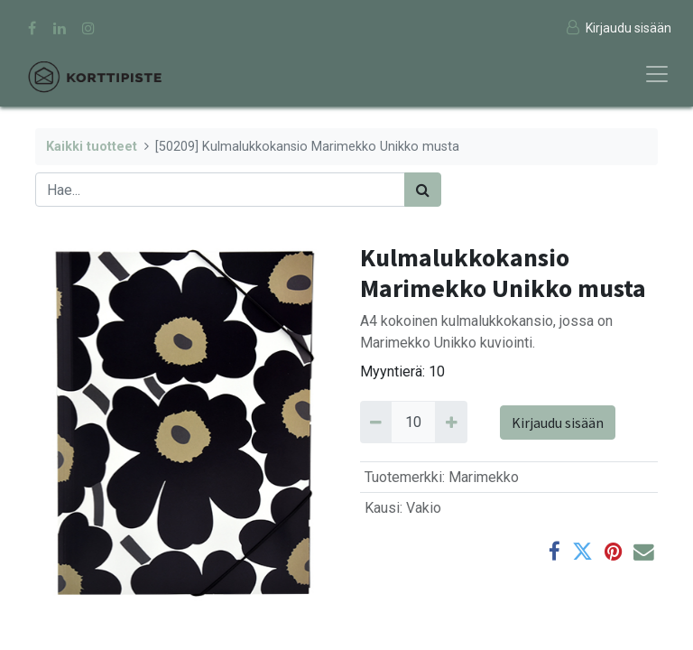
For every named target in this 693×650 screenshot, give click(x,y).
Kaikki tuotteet (91, 146)
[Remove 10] (376, 421)
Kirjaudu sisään (558, 422)
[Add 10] (451, 421)
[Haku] (422, 189)
